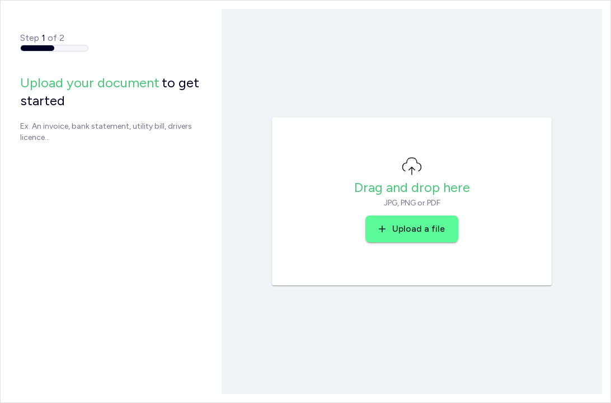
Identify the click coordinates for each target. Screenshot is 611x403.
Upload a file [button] (411, 229)
